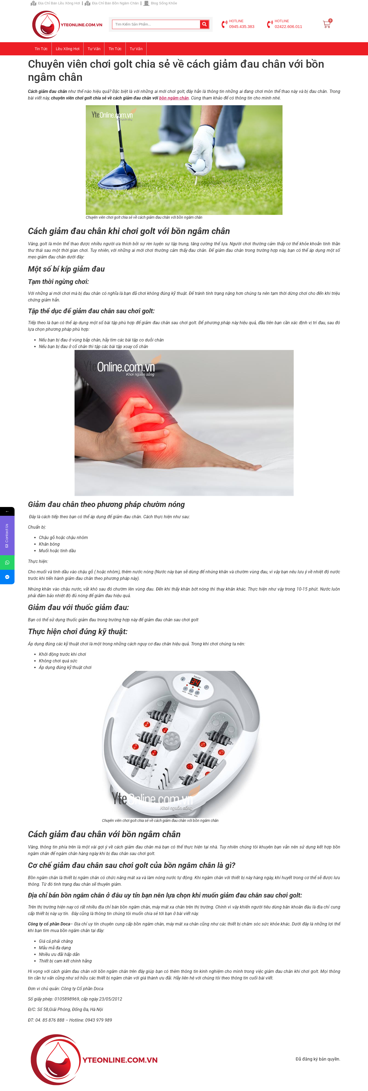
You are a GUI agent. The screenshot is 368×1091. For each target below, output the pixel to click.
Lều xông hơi (67, 49)
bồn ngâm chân (174, 98)
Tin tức (41, 49)
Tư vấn (94, 49)
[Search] (204, 24)
